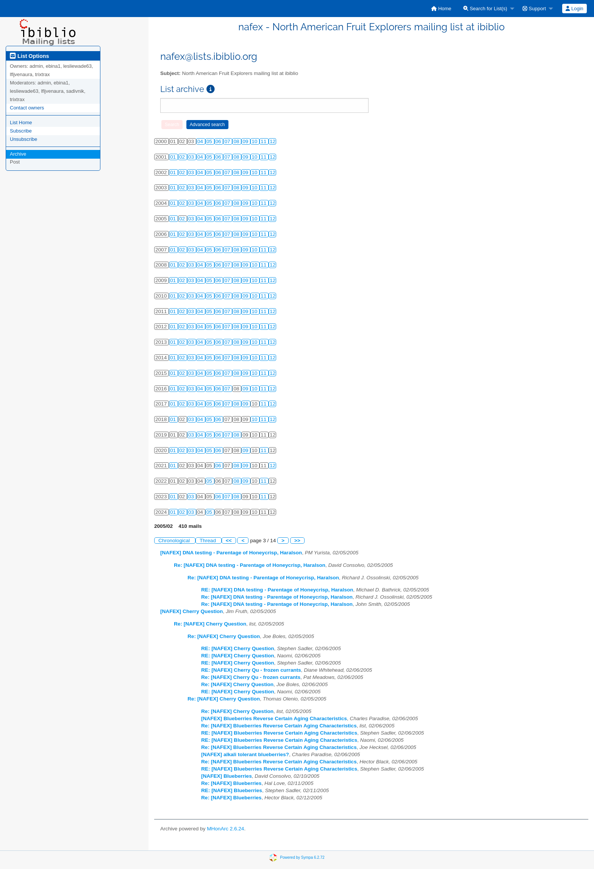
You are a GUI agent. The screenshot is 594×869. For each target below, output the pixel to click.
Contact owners (27, 108)
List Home (21, 122)
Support (534, 8)
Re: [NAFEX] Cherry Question (210, 624)
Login (574, 8)
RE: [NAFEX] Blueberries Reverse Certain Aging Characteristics (279, 733)
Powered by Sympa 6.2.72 (302, 857)
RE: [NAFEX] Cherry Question (237, 648)
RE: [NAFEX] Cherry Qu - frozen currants (251, 670)
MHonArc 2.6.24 (225, 829)
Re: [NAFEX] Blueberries (231, 783)
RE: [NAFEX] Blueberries (231, 790)
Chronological (174, 540)
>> (297, 540)
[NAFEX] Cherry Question (191, 611)
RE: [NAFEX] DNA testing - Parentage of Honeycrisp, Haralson (277, 590)
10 (255, 141)
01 (173, 157)
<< (229, 540)
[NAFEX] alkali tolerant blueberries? (245, 754)
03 (191, 157)
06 (219, 141)
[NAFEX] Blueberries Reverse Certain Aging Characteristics (274, 718)
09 (246, 141)
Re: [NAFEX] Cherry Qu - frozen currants (250, 677)
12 (272, 141)
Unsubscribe (23, 139)
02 (182, 157)
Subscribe (21, 131)
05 (210, 141)
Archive (18, 154)
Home (441, 8)
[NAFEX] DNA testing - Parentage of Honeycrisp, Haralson (231, 552)
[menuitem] (441, 8)
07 (227, 141)
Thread (208, 540)
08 (237, 141)
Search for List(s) (485, 8)
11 (264, 141)
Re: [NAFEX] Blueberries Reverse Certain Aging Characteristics (278, 726)
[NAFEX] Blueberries (226, 776)
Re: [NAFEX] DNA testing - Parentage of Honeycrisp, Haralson (249, 565)
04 (201, 141)
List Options (29, 56)
